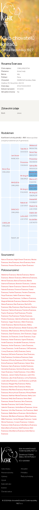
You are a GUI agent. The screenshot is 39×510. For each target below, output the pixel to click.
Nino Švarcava (27, 401)
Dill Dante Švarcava (16, 354)
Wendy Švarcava (15, 328)
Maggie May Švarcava (17, 384)
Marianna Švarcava (28, 301)
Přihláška (24, 472)
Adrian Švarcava (15, 339)
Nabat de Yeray (26, 203)
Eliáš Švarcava (24, 428)
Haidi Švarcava (19, 363)
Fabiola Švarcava (7, 289)
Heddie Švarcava (26, 366)
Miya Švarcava (25, 307)
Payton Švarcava (7, 313)
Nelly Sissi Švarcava (16, 398)
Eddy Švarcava (14, 425)
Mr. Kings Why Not (26, 176)
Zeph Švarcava (14, 334)
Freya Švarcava (6, 295)
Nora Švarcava (25, 262)
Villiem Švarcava (27, 322)
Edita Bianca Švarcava (28, 425)
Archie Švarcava (14, 345)
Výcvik (3, 480)
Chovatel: (5, 80)
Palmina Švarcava (15, 310)
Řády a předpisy (27, 476)
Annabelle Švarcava (21, 342)
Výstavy (4, 476)
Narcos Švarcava (7, 259)
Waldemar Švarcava (8, 275)
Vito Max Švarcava (15, 410)
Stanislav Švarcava (8, 404)
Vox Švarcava (28, 410)
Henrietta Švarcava (8, 369)
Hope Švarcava (14, 298)
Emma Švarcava (7, 363)
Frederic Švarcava (28, 292)
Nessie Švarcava (15, 401)
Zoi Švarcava (13, 336)
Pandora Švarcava (29, 310)
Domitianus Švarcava (20, 357)
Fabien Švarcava (15, 286)
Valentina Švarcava (22, 319)
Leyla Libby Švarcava (9, 381)
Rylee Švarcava (27, 265)
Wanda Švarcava (23, 275)
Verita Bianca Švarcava (23, 407)
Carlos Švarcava (27, 345)
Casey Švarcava (7, 348)
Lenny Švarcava (30, 378)
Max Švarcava (19, 304)
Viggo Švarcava (14, 322)
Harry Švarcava (14, 366)
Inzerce (4, 488)
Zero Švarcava (26, 334)
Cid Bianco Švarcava (28, 298)
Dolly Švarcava (6, 357)
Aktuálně (24, 469)
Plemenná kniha (7, 472)
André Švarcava (7, 342)
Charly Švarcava (19, 372)
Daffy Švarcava (19, 351)
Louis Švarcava (23, 381)
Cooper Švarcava (20, 422)
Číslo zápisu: (6, 68)
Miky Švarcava (14, 307)
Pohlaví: (4, 77)
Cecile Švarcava (20, 348)
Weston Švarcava (15, 278)
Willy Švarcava (14, 331)
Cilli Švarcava (31, 348)
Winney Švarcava (26, 331)
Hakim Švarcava (19, 295)
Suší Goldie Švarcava (23, 404)
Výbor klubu (5, 469)
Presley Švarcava (26, 316)
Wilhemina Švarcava (29, 278)
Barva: (3, 74)
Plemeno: (5, 71)
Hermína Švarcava (23, 369)
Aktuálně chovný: (8, 92)
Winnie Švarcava (7, 281)
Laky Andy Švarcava (16, 378)
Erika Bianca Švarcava (17, 431)
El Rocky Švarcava (15, 360)
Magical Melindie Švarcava (11, 301)
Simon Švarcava (8, 169)
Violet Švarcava (7, 325)
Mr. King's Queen (26, 189)
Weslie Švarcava (28, 328)
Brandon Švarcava (22, 283)
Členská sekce (6, 491)
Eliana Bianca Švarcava (9, 428)
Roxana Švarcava (15, 265)
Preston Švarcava (7, 319)
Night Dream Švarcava (22, 259)
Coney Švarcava (7, 351)
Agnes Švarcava (27, 339)
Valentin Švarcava (7, 407)
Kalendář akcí (6, 484)
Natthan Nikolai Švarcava (18, 395)
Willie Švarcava (6, 419)
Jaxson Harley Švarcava (17, 375)
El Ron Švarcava (28, 360)
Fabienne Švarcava (29, 286)
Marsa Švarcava (7, 304)
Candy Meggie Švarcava (22, 419)
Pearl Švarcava (19, 313)
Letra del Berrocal (27, 216)
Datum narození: (8, 89)
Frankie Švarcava (15, 292)
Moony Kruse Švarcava (17, 392)
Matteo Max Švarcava (17, 387)
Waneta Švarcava (20, 325)
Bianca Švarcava (20, 281)
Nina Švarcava (14, 262)
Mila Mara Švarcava (16, 389)
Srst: (3, 113)
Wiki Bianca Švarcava (16, 416)
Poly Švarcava (14, 316)
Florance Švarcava (21, 289)
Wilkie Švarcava (30, 416)
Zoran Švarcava (25, 336)
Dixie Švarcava (29, 354)
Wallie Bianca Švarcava (17, 413)
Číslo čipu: (5, 86)
